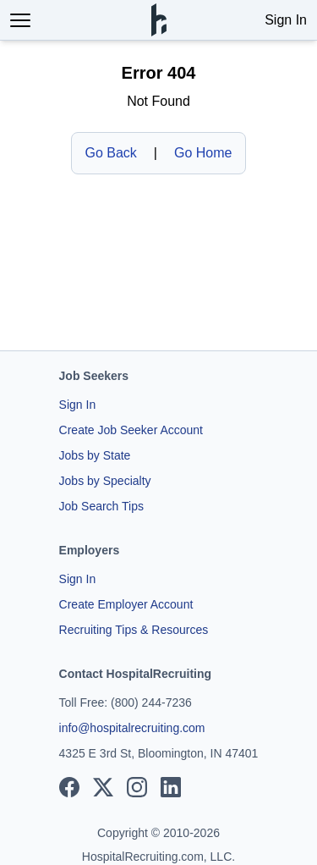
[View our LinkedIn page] (171, 787)
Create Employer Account (126, 604)
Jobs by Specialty (105, 481)
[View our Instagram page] (137, 787)
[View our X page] (103, 787)
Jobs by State (95, 455)
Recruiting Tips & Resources (134, 629)
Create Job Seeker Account (131, 430)
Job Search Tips (101, 506)
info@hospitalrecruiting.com (132, 728)
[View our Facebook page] (69, 787)
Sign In (286, 20)
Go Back (111, 153)
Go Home (203, 153)
